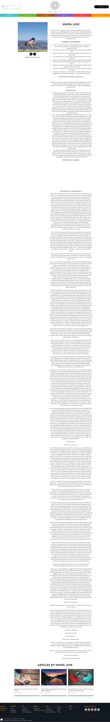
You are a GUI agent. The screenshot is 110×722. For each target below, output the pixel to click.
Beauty (59, 708)
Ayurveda (48, 708)
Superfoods (25, 710)
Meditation (13, 712)
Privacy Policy (16, 718)
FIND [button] (102, 6)
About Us (2, 706)
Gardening (36, 708)
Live (82, 15)
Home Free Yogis (78, 82)
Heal (64, 15)
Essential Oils (49, 710)
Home (59, 712)
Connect (9, 15)
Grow (45, 15)
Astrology (13, 710)
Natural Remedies (51, 712)
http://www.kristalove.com (32, 57)
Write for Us (3, 708)
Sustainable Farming (39, 710)
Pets (58, 710)
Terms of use (7, 718)
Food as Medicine (27, 712)
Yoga (70, 708)
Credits (23, 718)
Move (100, 15)
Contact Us (3, 710)
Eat (27, 15)
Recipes (24, 708)
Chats (12, 708)
